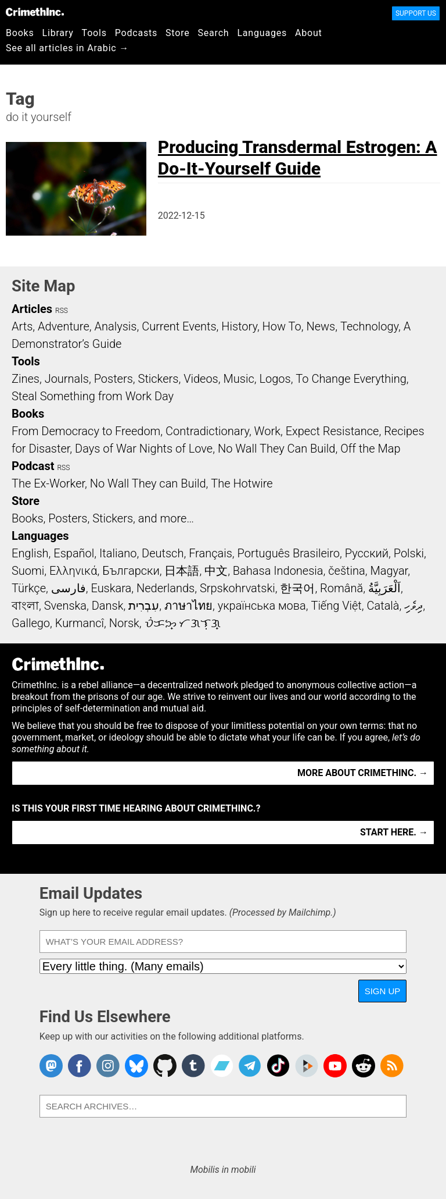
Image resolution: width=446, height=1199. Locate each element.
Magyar (389, 571)
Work (267, 431)
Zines (25, 379)
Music (238, 379)
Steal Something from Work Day (93, 396)
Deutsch (163, 553)
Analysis (115, 326)
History (239, 326)
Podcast (33, 466)
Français (210, 553)
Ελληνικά (73, 571)
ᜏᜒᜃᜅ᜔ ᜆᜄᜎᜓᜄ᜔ (183, 623)
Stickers (158, 379)
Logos (274, 379)
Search (213, 32)
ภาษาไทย (188, 606)
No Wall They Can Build (277, 449)
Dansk (108, 606)
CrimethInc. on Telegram (249, 1065)
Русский (367, 553)
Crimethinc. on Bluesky (136, 1065)
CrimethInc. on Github (165, 1065)
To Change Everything (351, 379)
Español (73, 553)
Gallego (31, 623)
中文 (216, 571)
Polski (409, 553)
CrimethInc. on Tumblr (193, 1065)
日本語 (181, 571)
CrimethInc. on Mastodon (51, 1065)
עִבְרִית (143, 606)
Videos (201, 379)
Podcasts (136, 32)
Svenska (65, 606)
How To (281, 326)
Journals (67, 379)
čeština (346, 571)
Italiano (117, 553)
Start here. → (394, 832)
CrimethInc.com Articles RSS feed (392, 1065)
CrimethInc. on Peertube (306, 1065)
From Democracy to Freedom (86, 431)
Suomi (28, 571)
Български (131, 571)
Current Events (179, 326)
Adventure (63, 326)
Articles (32, 309)
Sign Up (383, 991)
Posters (113, 379)
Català (383, 606)
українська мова (262, 606)
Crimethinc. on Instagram (108, 1065)
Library (58, 32)
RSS (61, 311)
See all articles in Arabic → (67, 48)
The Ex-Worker (48, 483)
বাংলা (25, 606)
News (320, 326)
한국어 (297, 588)
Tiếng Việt (336, 606)
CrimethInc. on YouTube (335, 1065)
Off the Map (370, 449)
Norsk (124, 623)
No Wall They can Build (148, 483)
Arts (22, 326)
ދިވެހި (413, 606)
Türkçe (29, 588)
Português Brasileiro (289, 553)
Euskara (111, 588)
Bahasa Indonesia (278, 571)
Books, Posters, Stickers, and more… (103, 518)
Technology (369, 326)
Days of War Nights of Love (144, 449)
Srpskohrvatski (237, 588)
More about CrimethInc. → (362, 772)
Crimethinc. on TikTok (278, 1065)
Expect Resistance (332, 431)
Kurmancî (79, 623)
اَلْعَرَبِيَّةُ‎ (384, 588)
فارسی (68, 588)
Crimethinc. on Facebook (79, 1065)
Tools (94, 32)
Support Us (415, 13)
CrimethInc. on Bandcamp (221, 1065)
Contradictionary (207, 431)
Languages (262, 32)
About (308, 32)
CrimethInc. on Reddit (363, 1065)
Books (20, 32)
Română (341, 588)
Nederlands (165, 588)
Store (177, 32)
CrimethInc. (35, 11)
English (30, 553)
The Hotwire (241, 483)
